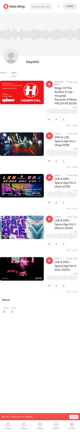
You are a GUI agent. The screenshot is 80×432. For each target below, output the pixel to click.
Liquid (57, 133)
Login (69, 6)
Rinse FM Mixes (59, 83)
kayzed (32, 61)
